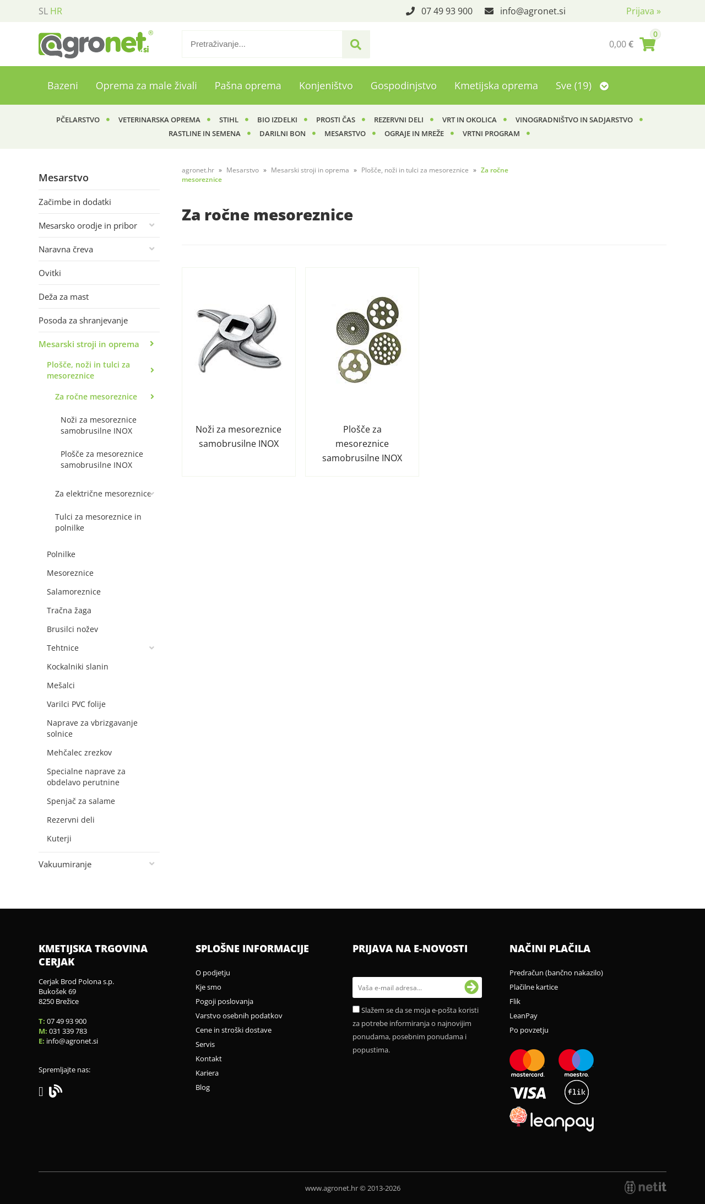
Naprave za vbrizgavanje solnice (92, 728)
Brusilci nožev (72, 629)
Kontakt (209, 1058)
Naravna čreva (66, 249)
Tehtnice (63, 648)
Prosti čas (335, 120)
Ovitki (50, 272)
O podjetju (213, 973)
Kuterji (59, 838)
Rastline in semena (205, 133)
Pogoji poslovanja (224, 1001)
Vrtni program (491, 133)
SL (43, 11)
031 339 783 (68, 1031)
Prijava (643, 11)
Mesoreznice (70, 573)
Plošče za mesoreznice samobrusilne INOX (102, 459)
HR (56, 11)
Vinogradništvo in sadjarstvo (574, 120)
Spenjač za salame (81, 801)
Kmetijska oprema (496, 85)
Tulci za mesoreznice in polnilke (98, 522)
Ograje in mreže (414, 133)
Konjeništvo (326, 85)
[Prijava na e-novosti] (471, 987)
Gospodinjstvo (404, 85)
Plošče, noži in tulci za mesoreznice (88, 370)
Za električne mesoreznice (103, 493)
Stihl (228, 120)
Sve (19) (582, 85)
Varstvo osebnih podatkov (239, 1016)
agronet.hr (198, 170)
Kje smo (208, 987)
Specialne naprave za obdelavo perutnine (86, 776)
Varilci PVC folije (76, 704)
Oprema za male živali (146, 85)
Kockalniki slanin (78, 666)
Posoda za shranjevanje (83, 320)
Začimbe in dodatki (75, 201)
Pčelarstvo (78, 120)
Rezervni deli (399, 120)
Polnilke (61, 554)
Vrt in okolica (469, 120)
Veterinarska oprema (159, 120)
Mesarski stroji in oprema (89, 343)
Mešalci (61, 685)
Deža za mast (64, 296)
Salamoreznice (74, 591)
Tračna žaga (69, 610)
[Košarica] (632, 44)
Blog (203, 1087)
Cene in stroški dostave (234, 1030)
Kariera (207, 1073)
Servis (205, 1044)
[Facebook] (44, 1093)
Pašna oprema (248, 85)
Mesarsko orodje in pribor (88, 225)
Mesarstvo (345, 133)
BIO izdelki (277, 120)
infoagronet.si (533, 11)
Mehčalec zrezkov (79, 752)
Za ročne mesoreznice (96, 396)
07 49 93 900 (447, 11)
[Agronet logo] (96, 44)
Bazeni (62, 85)
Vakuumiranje (65, 864)
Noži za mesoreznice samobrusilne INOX (99, 425)
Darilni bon (282, 133)
